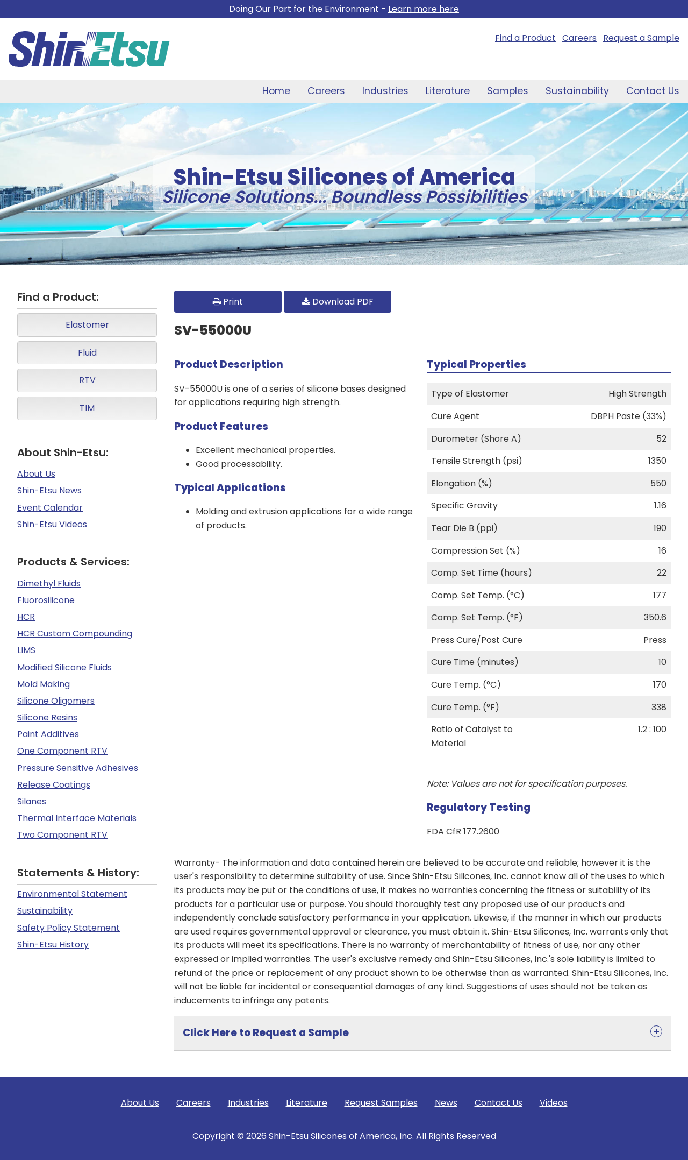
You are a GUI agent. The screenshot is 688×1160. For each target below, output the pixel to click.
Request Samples (381, 1103)
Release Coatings (53, 785)
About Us (36, 474)
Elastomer (87, 325)
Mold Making (43, 684)
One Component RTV (62, 751)
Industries (385, 90)
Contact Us (652, 90)
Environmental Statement (72, 894)
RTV (87, 380)
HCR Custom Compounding (74, 633)
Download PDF (338, 301)
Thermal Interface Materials (77, 818)
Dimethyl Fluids (49, 583)
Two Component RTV (62, 835)
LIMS (26, 650)
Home (276, 90)
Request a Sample (641, 38)
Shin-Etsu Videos (52, 524)
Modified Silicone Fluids (64, 667)
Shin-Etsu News (49, 490)
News (446, 1103)
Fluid (87, 352)
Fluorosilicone (46, 600)
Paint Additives (48, 734)
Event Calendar (50, 508)
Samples (507, 90)
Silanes (31, 801)
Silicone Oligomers (56, 701)
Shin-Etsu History (53, 944)
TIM (87, 408)
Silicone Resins (47, 717)
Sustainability (577, 90)
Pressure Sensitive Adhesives (77, 768)
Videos (554, 1103)
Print (228, 301)
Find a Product (525, 38)
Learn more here (423, 9)
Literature (448, 90)
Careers (579, 38)
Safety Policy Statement (68, 928)
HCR (26, 617)
